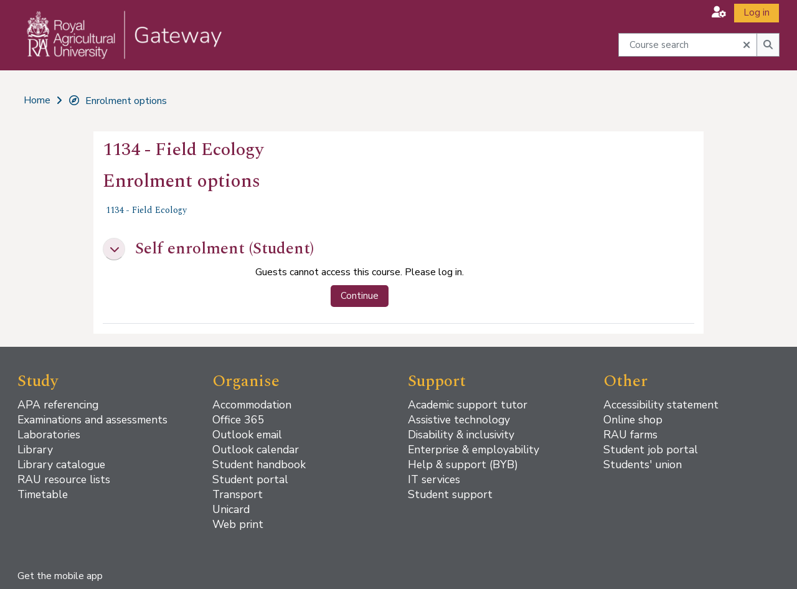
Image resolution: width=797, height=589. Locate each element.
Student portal (250, 479)
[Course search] (688, 44)
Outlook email (247, 434)
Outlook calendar (255, 449)
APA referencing (57, 404)
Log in (756, 12)
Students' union (642, 464)
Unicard (231, 509)
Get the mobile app (60, 576)
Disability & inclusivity (461, 434)
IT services (434, 479)
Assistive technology (459, 419)
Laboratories (48, 434)
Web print (237, 524)
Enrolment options (117, 101)
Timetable (42, 494)
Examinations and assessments (92, 419)
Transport (237, 494)
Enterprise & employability (473, 449)
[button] (719, 12)
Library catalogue (61, 464)
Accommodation (251, 404)
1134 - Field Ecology (146, 210)
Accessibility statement (661, 404)
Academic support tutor (467, 404)
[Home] (116, 47)
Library (35, 449)
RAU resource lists (63, 479)
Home (37, 100)
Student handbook (259, 464)
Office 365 (238, 419)
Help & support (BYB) (463, 464)
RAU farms (630, 434)
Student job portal (650, 449)
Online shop (633, 419)
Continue (360, 296)
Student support (450, 494)
